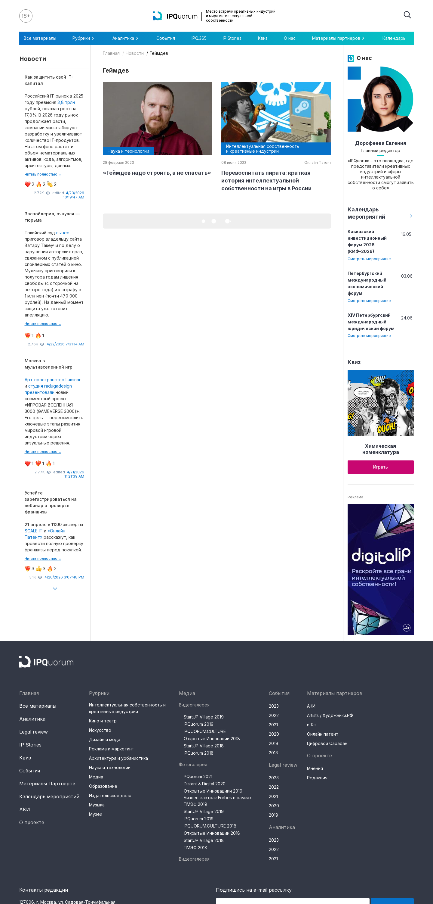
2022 (274, 715)
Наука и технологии (110, 767)
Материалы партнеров (339, 38)
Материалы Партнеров (47, 784)
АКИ (24, 809)
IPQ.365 (199, 38)
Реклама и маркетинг (111, 748)
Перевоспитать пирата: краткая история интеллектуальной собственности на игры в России (266, 181)
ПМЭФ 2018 (195, 847)
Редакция (317, 777)
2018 (273, 752)
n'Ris (312, 724)
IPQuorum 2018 (198, 753)
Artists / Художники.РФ (330, 715)
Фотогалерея (193, 764)
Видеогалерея (194, 704)
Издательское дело (110, 795)
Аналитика (126, 38)
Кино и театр (103, 720)
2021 (273, 724)
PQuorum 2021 (198, 776)
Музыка (97, 804)
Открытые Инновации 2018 (212, 738)
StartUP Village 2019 (204, 716)
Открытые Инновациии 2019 (213, 790)
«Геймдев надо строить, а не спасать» (157, 173)
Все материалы (40, 38)
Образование (103, 786)
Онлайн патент (322, 734)
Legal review (33, 732)
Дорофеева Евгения (380, 143)
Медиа (96, 776)
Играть (380, 466)
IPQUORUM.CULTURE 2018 (210, 825)
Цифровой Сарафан (327, 743)
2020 (274, 734)
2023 (274, 706)
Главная (111, 53)
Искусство (100, 730)
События (165, 38)
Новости (135, 53)
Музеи (95, 814)
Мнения (315, 768)
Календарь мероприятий (49, 796)
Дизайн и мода (104, 739)
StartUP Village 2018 (204, 745)
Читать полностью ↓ (43, 174)
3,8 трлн (66, 102)
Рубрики (84, 38)
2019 (273, 743)
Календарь (394, 38)
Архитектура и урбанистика (118, 758)
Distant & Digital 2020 (205, 783)
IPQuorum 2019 (198, 724)
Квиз (263, 38)
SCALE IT (34, 530)
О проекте (31, 822)
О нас (290, 38)
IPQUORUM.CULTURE (205, 731)
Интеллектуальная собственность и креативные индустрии (127, 708)
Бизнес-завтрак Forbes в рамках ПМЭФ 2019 (218, 801)
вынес (62, 232)
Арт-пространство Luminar (53, 379)
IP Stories (232, 38)
